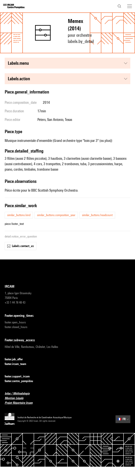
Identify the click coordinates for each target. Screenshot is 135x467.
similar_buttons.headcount (97, 215)
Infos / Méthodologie (19, 394)
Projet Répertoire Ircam (21, 403)
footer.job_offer (16, 359)
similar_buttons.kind (18, 215)
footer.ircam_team (18, 364)
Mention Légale (16, 398)
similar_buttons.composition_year (56, 215)
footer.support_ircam (19, 376)
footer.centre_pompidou (21, 381)
